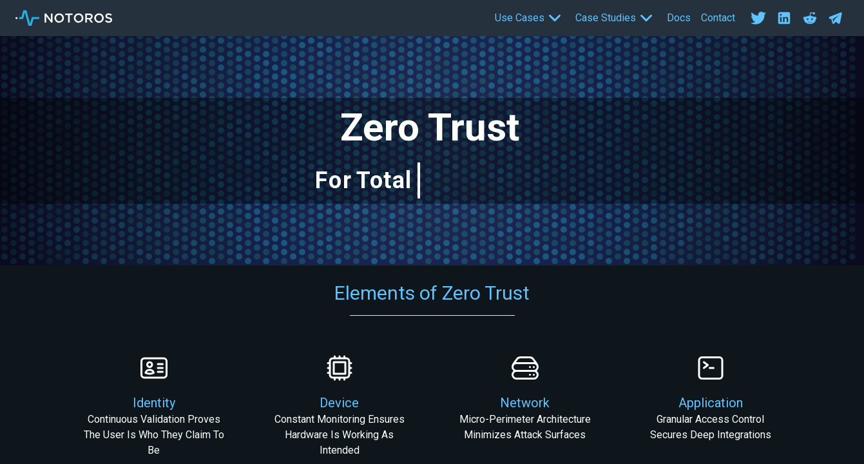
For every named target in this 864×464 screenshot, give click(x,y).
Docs (679, 18)
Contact (718, 18)
